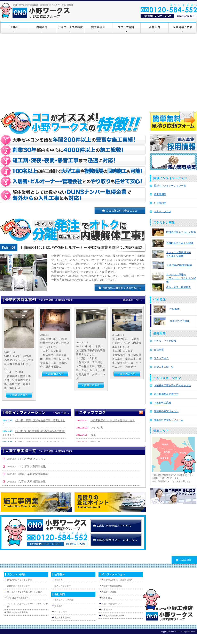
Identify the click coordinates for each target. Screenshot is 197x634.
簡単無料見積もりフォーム (168, 419)
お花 (92, 434)
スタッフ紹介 (161, 358)
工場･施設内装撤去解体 (179, 265)
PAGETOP (185, 559)
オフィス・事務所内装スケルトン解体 (24, 592)
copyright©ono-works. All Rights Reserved (179, 631)
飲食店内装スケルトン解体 (181, 232)
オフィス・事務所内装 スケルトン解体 (178, 254)
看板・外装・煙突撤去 (178, 287)
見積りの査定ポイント (166, 411)
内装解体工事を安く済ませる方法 (172, 385)
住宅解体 (175, 309)
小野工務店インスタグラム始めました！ (112, 420)
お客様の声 (160, 202)
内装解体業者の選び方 (166, 394)
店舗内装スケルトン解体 (179, 243)
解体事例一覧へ (132, 300)
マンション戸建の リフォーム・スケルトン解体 (181, 278)
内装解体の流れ (162, 402)
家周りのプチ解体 (179, 321)
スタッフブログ (162, 211)
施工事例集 (160, 194)
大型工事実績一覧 (164, 366)
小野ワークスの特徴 (165, 341)
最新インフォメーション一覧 (170, 185)
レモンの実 (96, 427)
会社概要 (159, 349)
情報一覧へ (62, 412)
